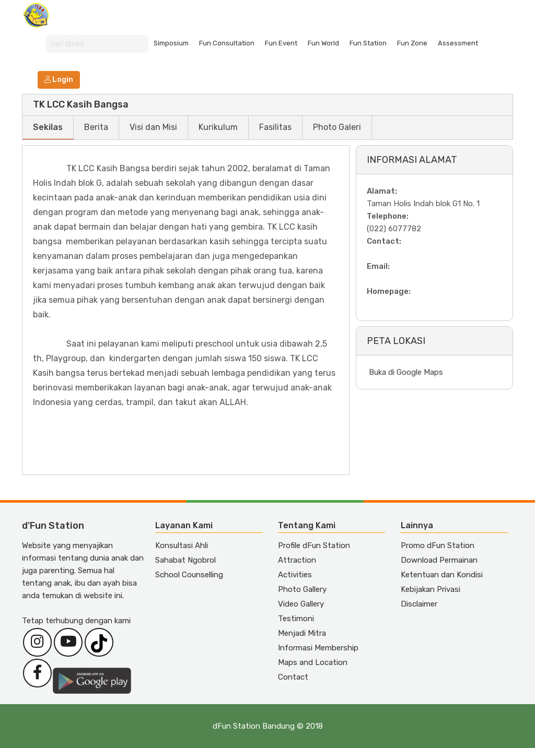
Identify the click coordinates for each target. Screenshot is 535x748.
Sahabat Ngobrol (185, 560)
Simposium (171, 43)
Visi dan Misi (153, 127)
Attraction (297, 560)
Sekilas (48, 127)
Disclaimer (419, 604)
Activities (295, 574)
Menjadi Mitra (302, 633)
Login (58, 79)
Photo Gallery (302, 589)
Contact (293, 677)
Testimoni (296, 618)
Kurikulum (218, 127)
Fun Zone (412, 43)
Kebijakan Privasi (430, 589)
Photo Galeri (337, 127)
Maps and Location (312, 662)
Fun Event (281, 43)
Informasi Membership (318, 647)
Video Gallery (301, 604)
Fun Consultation (226, 43)
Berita (96, 127)
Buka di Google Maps (406, 372)
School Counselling (189, 574)
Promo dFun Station (437, 545)
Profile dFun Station (314, 545)
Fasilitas (275, 127)
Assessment (458, 43)
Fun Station (368, 43)
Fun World (323, 43)
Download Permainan (439, 560)
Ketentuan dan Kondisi (442, 574)
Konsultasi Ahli (181, 545)
